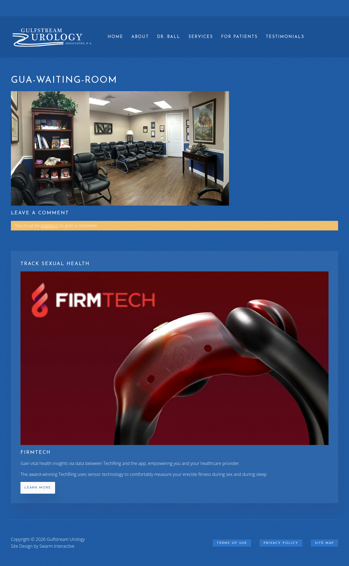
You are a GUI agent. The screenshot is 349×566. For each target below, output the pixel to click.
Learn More (38, 487)
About (140, 37)
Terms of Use (232, 543)
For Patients (239, 37)
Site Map (324, 543)
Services (200, 37)
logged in (49, 226)
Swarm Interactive (57, 546)
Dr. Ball (168, 37)
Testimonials (285, 37)
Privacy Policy (281, 543)
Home (115, 37)
